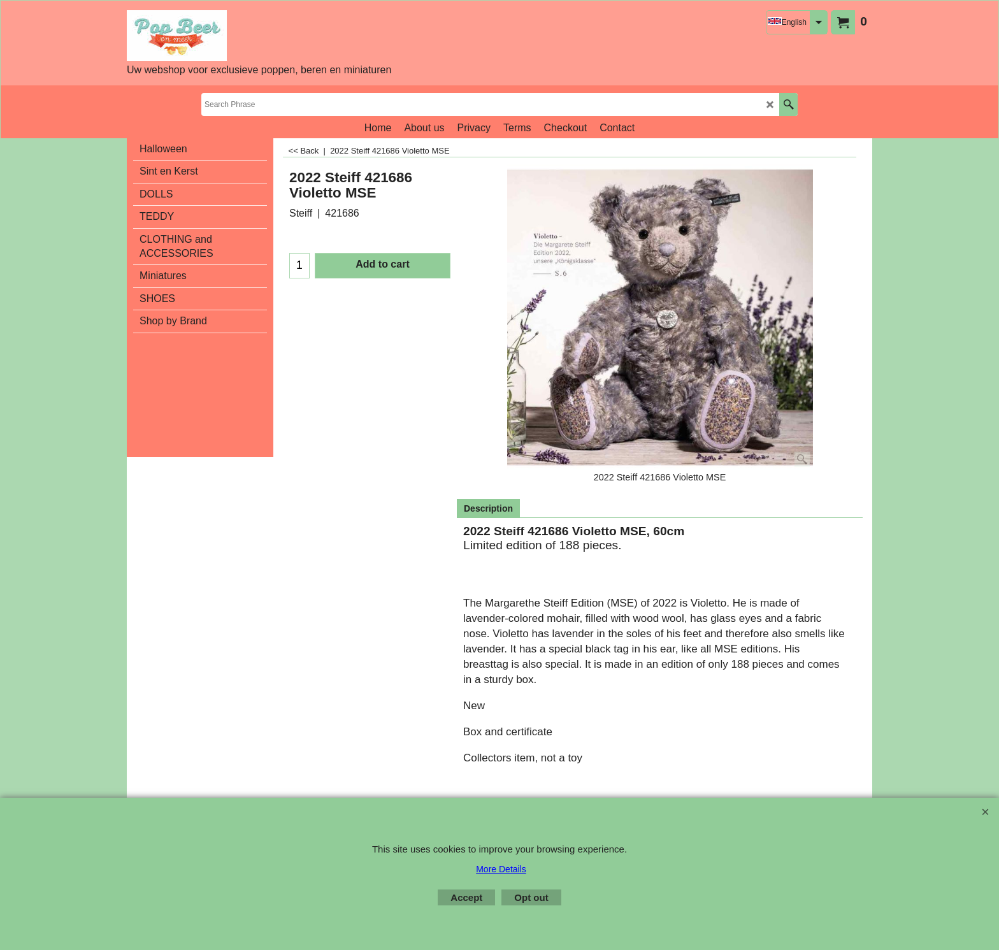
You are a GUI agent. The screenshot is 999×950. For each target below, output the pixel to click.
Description (488, 508)
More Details (501, 869)
